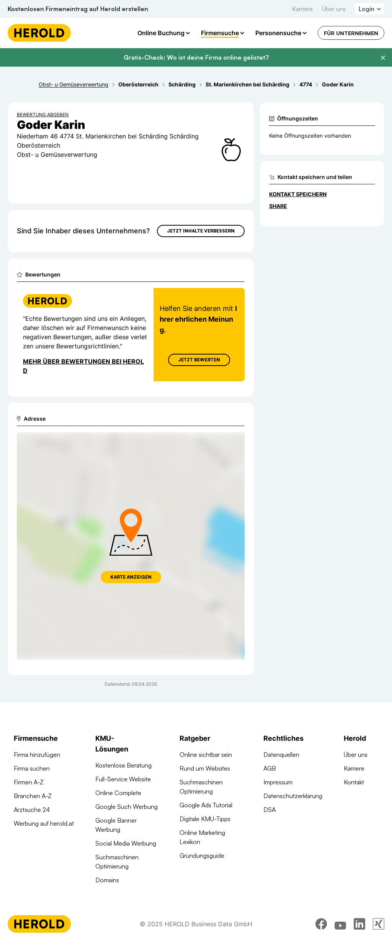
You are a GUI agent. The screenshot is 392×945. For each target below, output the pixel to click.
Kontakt (354, 782)
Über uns (334, 9)
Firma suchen (32, 768)
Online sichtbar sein (206, 754)
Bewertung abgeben (43, 114)
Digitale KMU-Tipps (205, 819)
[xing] (378, 924)
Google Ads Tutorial (206, 805)
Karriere (302, 9)
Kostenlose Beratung (123, 765)
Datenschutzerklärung (292, 796)
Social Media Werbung (125, 843)
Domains (107, 880)
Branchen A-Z (33, 796)
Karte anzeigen (131, 577)
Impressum (277, 782)
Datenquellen (281, 754)
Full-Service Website (123, 779)
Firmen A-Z (29, 782)
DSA (269, 809)
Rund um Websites (205, 768)
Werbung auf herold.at (44, 823)
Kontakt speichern (298, 194)
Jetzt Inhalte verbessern (201, 231)
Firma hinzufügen (37, 754)
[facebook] (321, 924)
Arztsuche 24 (32, 809)
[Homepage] (39, 33)
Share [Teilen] (278, 206)
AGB (269, 768)
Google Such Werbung (126, 806)
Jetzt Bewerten (199, 360)
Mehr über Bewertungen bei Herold (83, 366)
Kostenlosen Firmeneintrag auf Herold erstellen (78, 9)
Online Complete (118, 793)
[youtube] (340, 924)
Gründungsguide (202, 855)
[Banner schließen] (382, 57)
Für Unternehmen (351, 33)
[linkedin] (359, 924)
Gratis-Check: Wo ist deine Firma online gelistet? (196, 57)
